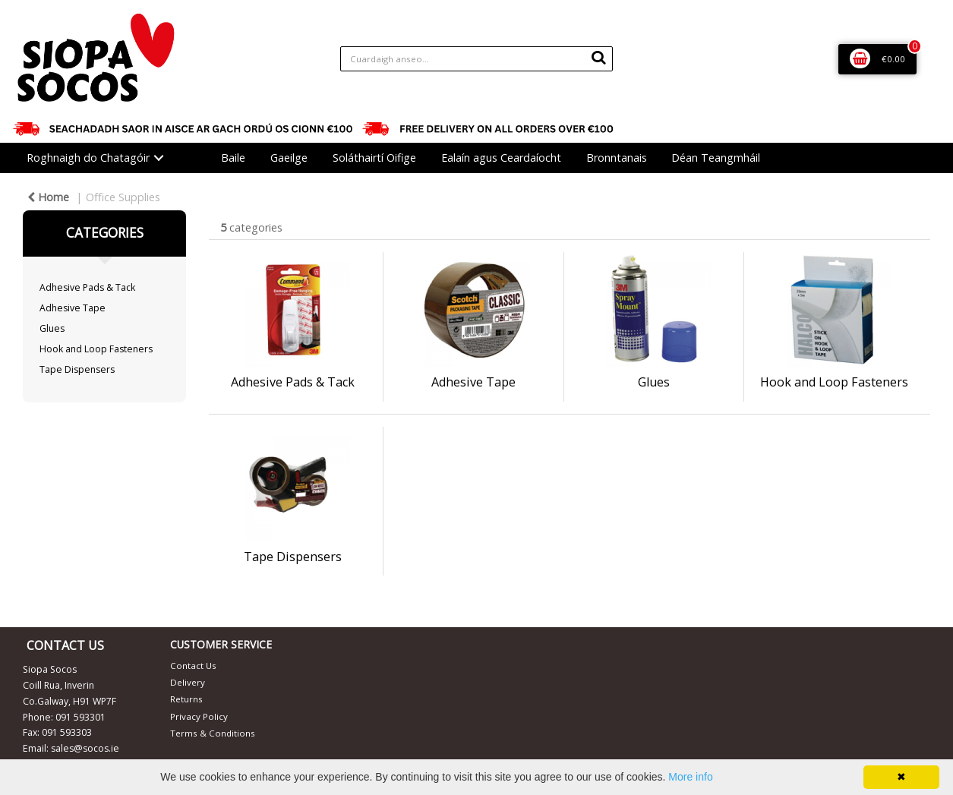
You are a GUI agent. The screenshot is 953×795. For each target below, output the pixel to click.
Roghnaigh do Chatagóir (88, 157)
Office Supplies (123, 197)
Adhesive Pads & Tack (87, 287)
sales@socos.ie (85, 748)
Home (48, 197)
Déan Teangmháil (715, 157)
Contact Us (193, 665)
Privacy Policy (199, 716)
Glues (52, 328)
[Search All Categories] (476, 58)
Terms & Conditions (212, 733)
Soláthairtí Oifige (374, 157)
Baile (233, 157)
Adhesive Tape (72, 307)
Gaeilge (289, 157)
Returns (186, 699)
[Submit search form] (598, 57)
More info (690, 777)
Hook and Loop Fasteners (96, 348)
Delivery (187, 682)
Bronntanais (616, 157)
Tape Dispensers (77, 369)
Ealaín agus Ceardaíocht (501, 157)
